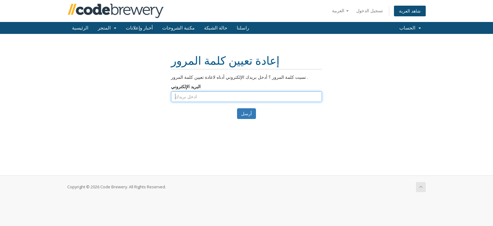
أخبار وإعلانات (139, 28)
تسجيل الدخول (369, 10)
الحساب (410, 28)
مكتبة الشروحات (178, 28)
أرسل (246, 113)
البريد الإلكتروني (186, 86)
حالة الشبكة (215, 28)
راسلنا (243, 28)
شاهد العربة (410, 11)
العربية (340, 10)
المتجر (107, 28)
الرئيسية (80, 28)
